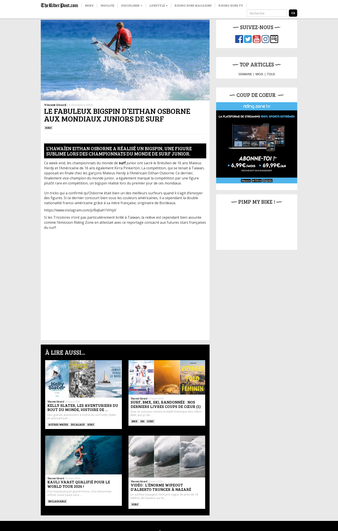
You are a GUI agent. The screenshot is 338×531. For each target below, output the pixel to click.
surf (122, 163)
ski (142, 421)
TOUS (271, 74)
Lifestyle (158, 5)
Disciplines (131, 5)
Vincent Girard (55, 105)
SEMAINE (245, 74)
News (89, 5)
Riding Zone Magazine (193, 5)
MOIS (259, 74)
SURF (48, 127)
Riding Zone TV (230, 5)
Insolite (107, 5)
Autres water (58, 424)
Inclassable (57, 501)
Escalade (78, 424)
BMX (135, 421)
